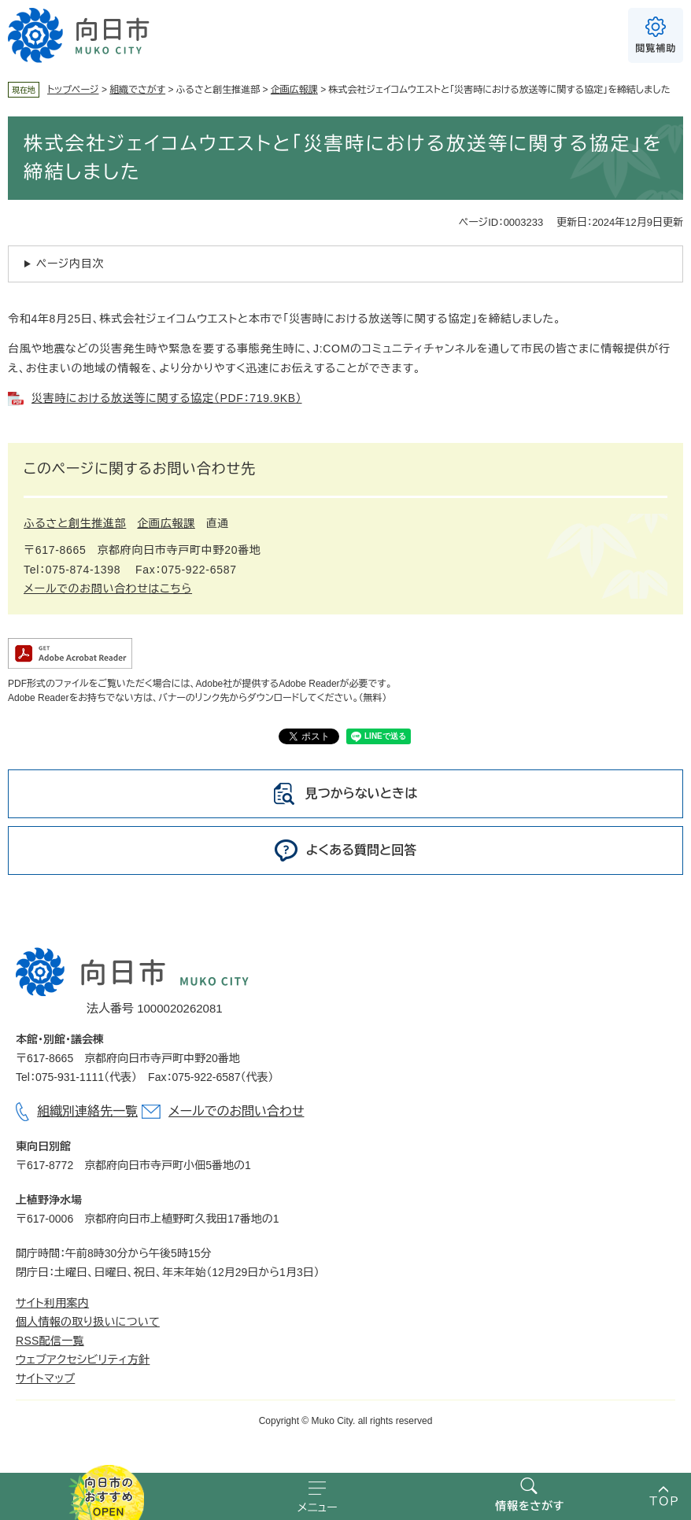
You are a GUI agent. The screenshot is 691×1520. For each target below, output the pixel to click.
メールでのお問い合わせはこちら (108, 588)
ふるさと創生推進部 (75, 523)
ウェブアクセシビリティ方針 (83, 1359)
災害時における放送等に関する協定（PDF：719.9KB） (166, 398)
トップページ (73, 89)
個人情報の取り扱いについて (88, 1321)
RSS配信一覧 (50, 1340)
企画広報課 (294, 89)
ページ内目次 (70, 263)
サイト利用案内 (52, 1303)
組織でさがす (137, 89)
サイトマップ (45, 1378)
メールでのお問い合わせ (236, 1111)
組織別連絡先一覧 (87, 1111)
